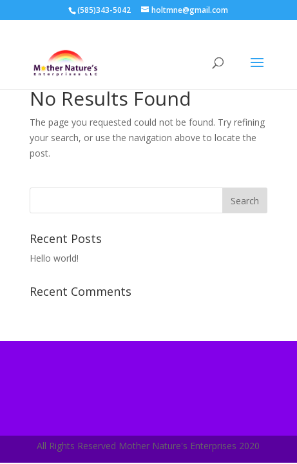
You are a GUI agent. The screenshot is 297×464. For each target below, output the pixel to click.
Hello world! (54, 258)
